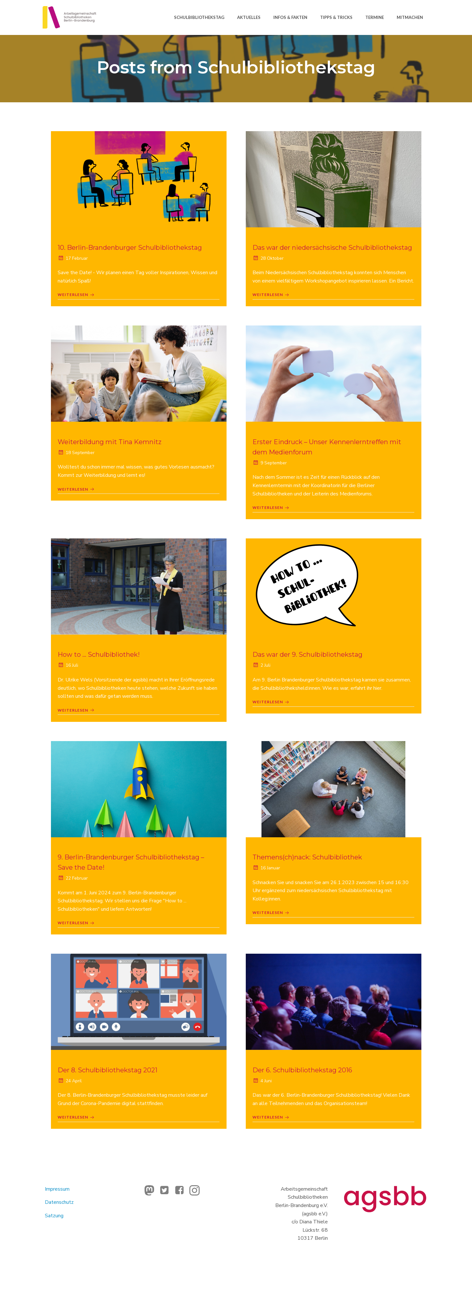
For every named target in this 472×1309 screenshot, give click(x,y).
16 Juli (71, 694)
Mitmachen (409, 15)
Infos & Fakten (290, 15)
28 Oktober (270, 273)
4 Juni (265, 1115)
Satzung (57, 1252)
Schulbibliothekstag (198, 15)
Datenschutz (62, 1239)
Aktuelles (248, 15)
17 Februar (76, 262)
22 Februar (76, 910)
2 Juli (264, 694)
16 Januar (269, 899)
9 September (272, 489)
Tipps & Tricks (335, 15)
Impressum (60, 1225)
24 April (73, 1115)
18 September (79, 478)
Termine (374, 15)
